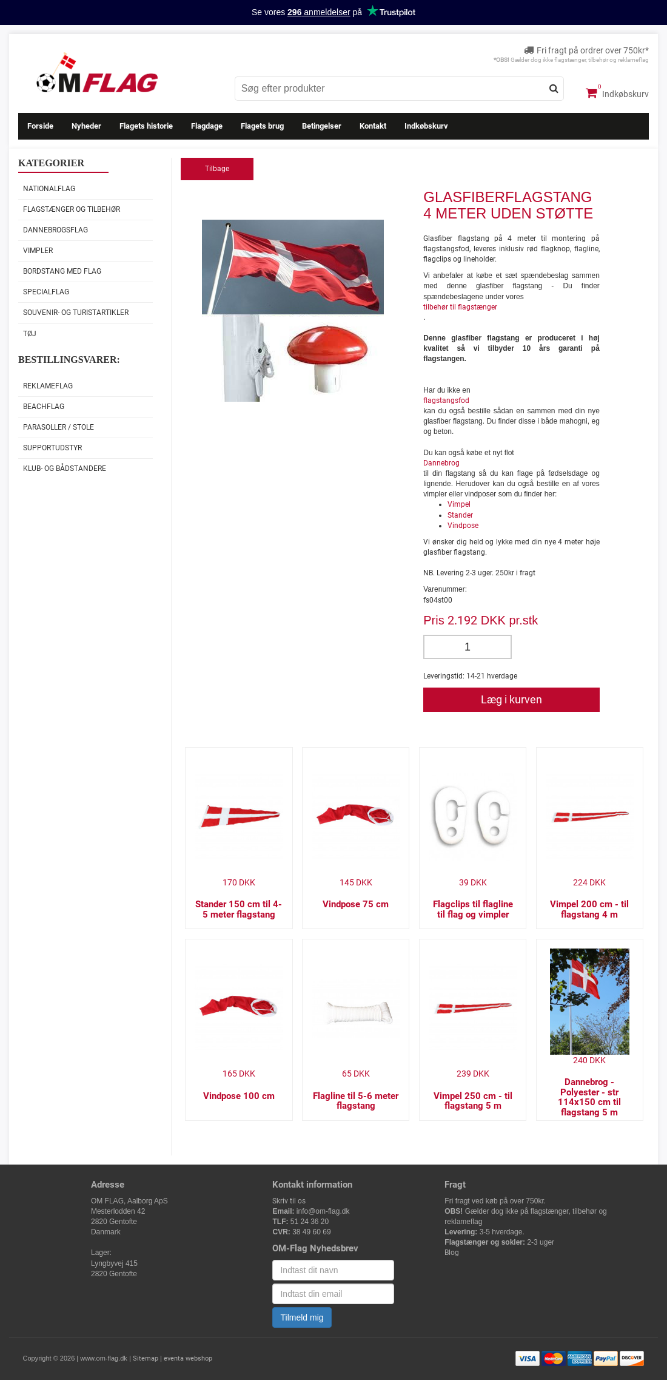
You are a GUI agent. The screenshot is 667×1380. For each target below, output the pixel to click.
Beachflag (43, 406)
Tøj (29, 334)
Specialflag (46, 292)
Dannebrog (441, 463)
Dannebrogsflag (55, 230)
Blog (451, 1252)
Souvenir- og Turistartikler (76, 312)
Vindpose (462, 525)
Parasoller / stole (58, 427)
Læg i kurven (511, 699)
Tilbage (217, 168)
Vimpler (38, 250)
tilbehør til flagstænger (460, 307)
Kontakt (373, 125)
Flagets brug (262, 125)
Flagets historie (146, 125)
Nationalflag (49, 188)
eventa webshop (188, 1358)
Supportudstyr (52, 448)
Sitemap (145, 1358)
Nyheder (86, 125)
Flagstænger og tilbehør (71, 209)
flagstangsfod (446, 400)
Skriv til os (289, 1201)
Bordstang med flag (62, 271)
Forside (40, 125)
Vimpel (459, 504)
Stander (460, 515)
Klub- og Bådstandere (64, 468)
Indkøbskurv (617, 93)
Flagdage (207, 125)
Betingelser (321, 125)
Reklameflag (48, 386)
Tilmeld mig (301, 1317)
